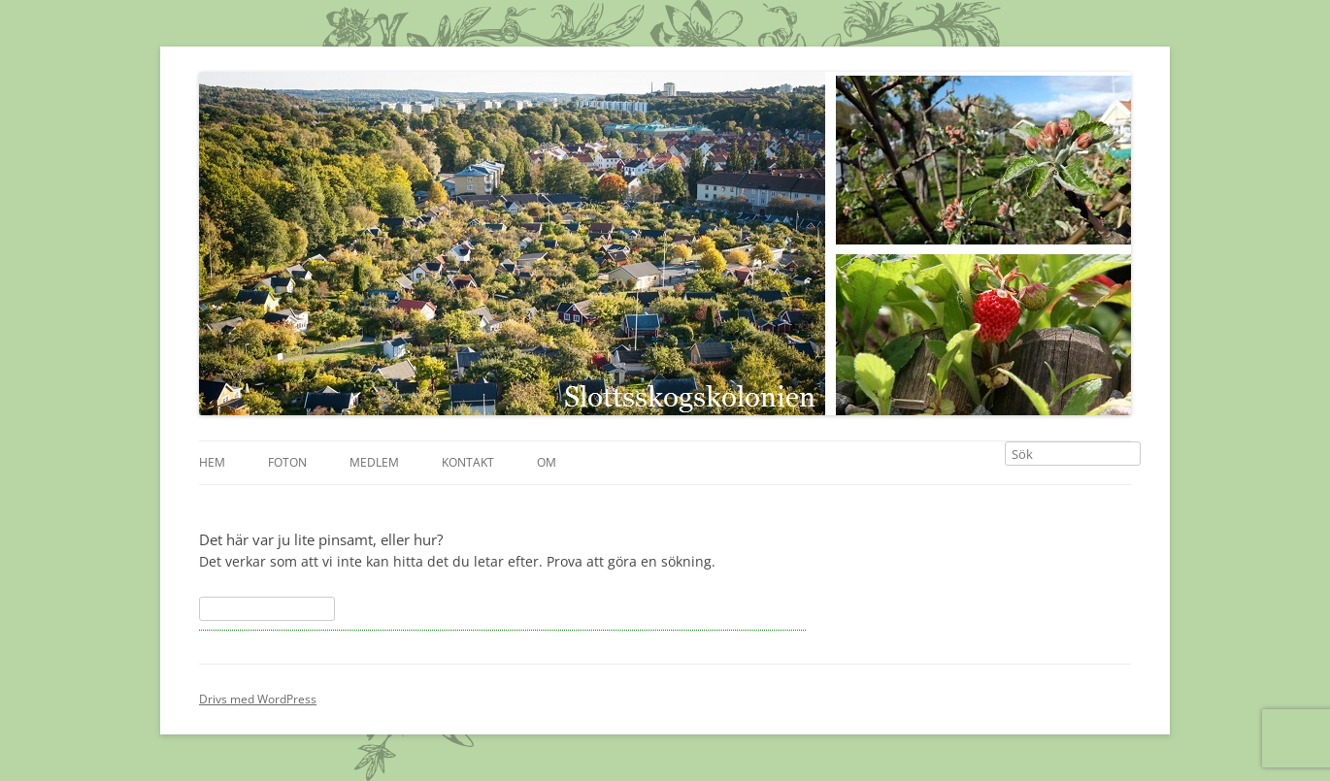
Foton (287, 462)
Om (546, 462)
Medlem (374, 462)
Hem (212, 462)
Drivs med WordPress (257, 699)
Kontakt (468, 462)
